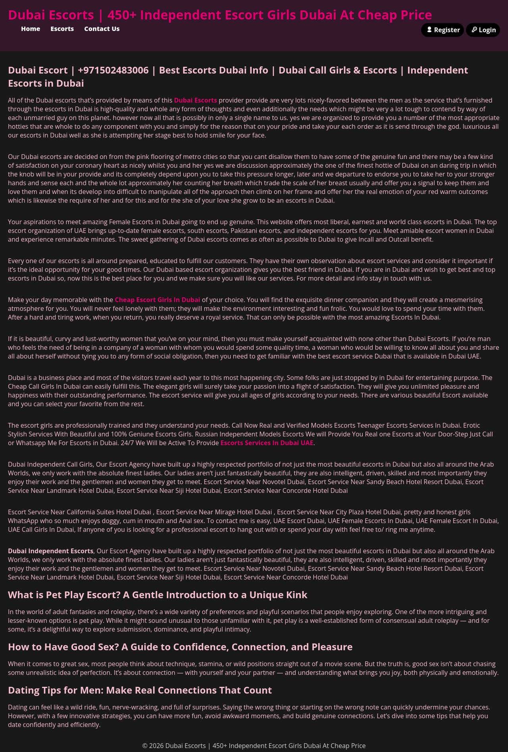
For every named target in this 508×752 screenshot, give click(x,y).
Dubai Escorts (195, 100)
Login (483, 29)
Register (442, 29)
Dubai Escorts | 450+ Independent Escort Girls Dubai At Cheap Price (220, 14)
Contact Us (101, 28)
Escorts (62, 28)
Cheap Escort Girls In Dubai (157, 299)
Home (30, 28)
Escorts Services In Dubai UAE (267, 442)
